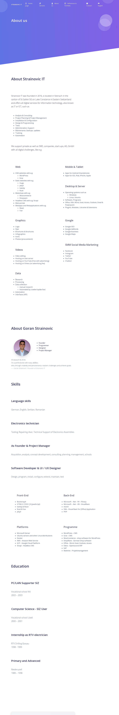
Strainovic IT (16, 5)
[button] (43, 4)
